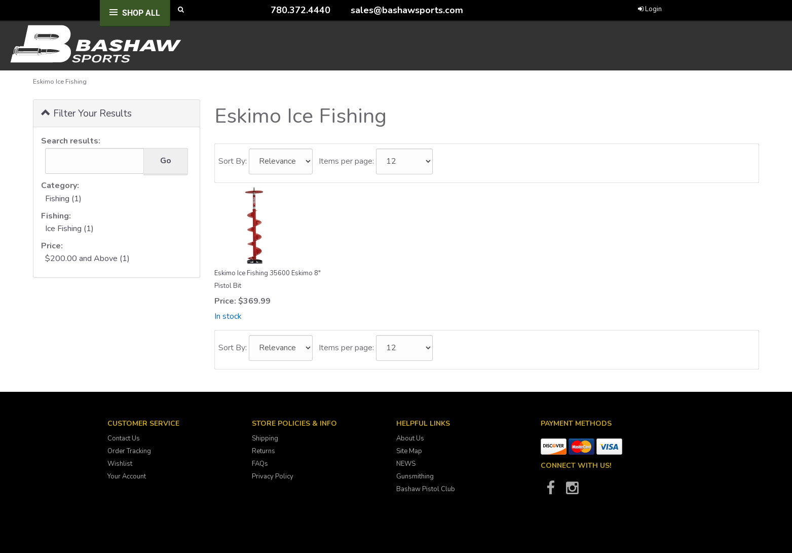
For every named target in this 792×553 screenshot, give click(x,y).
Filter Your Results (86, 112)
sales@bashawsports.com (407, 10)
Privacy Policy (272, 476)
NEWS (406, 463)
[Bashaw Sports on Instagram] (572, 491)
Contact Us (123, 438)
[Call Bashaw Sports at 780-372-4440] (263, 10)
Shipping (265, 438)
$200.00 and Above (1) (87, 258)
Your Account (126, 476)
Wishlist (119, 463)
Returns (263, 451)
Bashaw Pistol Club (425, 489)
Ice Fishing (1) (69, 228)
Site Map (409, 451)
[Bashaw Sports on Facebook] (551, 491)
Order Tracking (129, 451)
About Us (410, 438)
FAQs (260, 463)
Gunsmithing (415, 476)
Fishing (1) (63, 198)
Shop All (141, 13)
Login (650, 9)
